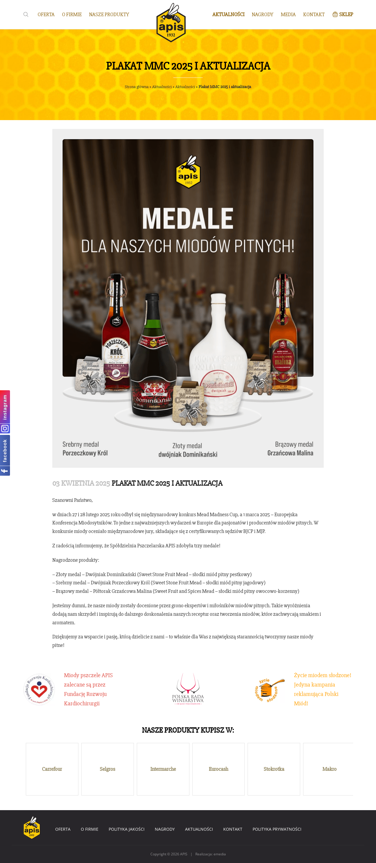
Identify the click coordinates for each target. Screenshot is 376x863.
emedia (220, 854)
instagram (4, 407)
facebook (4, 450)
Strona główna (137, 86)
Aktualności (162, 86)
